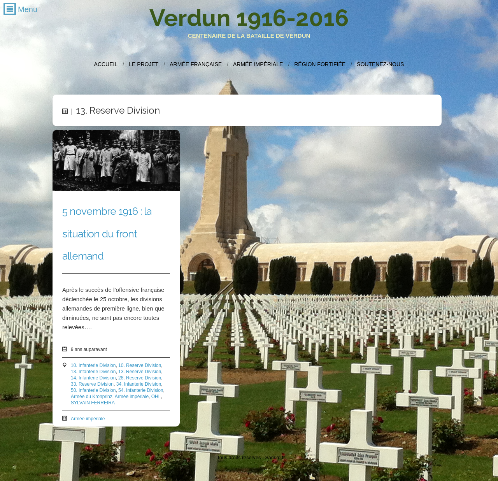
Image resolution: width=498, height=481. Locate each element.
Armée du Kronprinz (91, 396)
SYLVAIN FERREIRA (93, 403)
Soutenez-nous (380, 64)
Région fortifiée (319, 64)
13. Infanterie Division (93, 371)
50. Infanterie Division (93, 390)
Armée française (196, 64)
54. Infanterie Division (140, 390)
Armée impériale (258, 64)
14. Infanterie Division (93, 378)
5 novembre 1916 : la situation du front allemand (106, 233)
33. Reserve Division (92, 384)
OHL (156, 396)
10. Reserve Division (139, 365)
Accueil (106, 64)
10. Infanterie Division (93, 365)
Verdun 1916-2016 (249, 18)
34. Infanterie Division (138, 384)
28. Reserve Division (139, 378)
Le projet (143, 64)
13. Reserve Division (139, 371)
